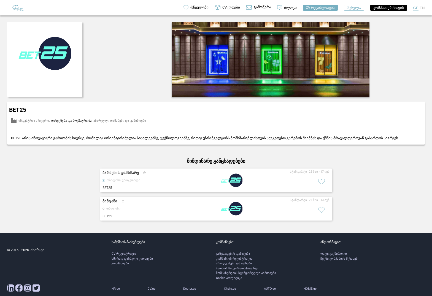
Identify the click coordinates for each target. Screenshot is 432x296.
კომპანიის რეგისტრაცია (234, 258)
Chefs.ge (230, 288)
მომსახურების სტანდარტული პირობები (246, 273)
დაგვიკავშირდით (333, 254)
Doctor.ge (189, 288)
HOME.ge (310, 288)
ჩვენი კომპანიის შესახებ (339, 258)
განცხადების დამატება (233, 254)
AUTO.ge (270, 288)
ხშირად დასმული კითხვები (132, 258)
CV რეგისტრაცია (124, 254)
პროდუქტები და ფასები (234, 263)
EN (422, 8)
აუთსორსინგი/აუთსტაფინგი (237, 268)
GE (415, 8)
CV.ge (151, 288)
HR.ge (116, 288)
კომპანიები (120, 263)
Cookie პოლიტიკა (229, 278)
